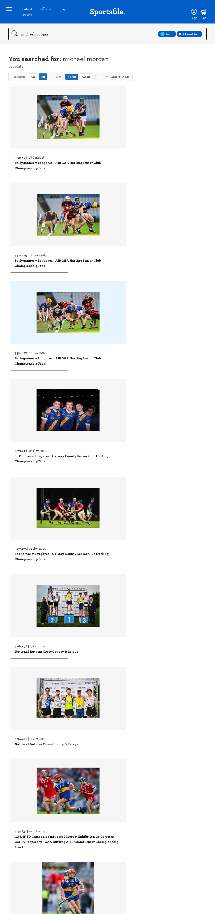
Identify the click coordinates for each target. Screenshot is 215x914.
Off (43, 82)
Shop (63, 11)
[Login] (190, 14)
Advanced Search (189, 39)
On (33, 81)
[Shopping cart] (200, 14)
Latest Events (28, 14)
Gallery (46, 11)
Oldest (86, 81)
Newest (71, 81)
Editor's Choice (114, 81)
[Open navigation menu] (11, 11)
